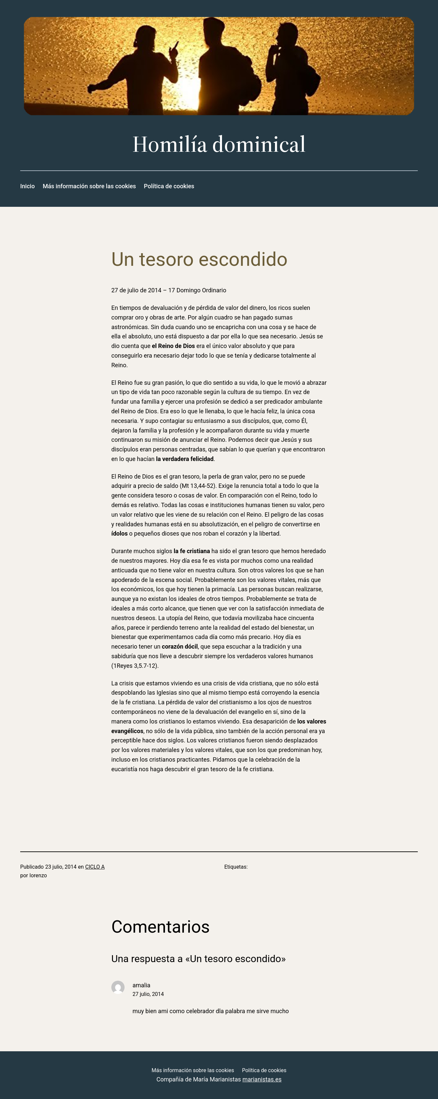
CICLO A (95, 867)
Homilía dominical (219, 144)
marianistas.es (262, 1079)
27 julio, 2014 (148, 994)
